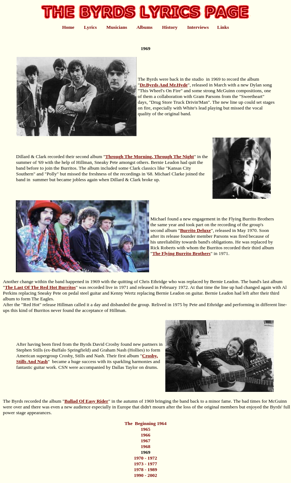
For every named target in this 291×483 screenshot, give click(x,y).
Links (223, 27)
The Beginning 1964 (146, 423)
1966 (146, 435)
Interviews (198, 27)
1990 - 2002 (145, 475)
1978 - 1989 (145, 469)
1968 (146, 446)
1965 (146, 429)
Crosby (113, 344)
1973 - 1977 (145, 463)
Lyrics (90, 27)
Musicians (116, 27)
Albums (144, 27)
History (170, 27)
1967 (146, 440)
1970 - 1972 (145, 458)
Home (68, 27)
